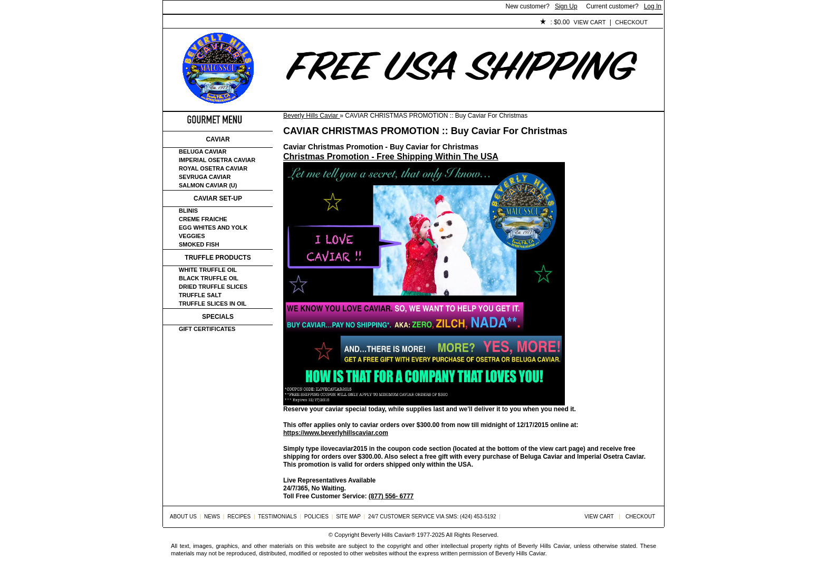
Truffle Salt (200, 295)
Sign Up (566, 6)
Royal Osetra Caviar (213, 168)
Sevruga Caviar (204, 177)
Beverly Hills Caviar (311, 115)
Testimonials (353, 23)
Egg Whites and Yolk (213, 227)
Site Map (348, 516)
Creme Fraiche (203, 219)
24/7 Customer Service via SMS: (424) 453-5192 (432, 516)
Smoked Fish (199, 244)
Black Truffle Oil (208, 278)
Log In (652, 6)
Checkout (631, 22)
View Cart (590, 22)
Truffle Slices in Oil (212, 303)
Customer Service (284, 23)
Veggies (192, 236)
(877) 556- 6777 (391, 496)
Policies (406, 23)
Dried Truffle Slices (213, 286)
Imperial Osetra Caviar (217, 160)
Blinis (188, 210)
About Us (221, 23)
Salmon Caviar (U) (208, 185)
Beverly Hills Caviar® (388, 535)
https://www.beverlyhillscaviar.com (335, 433)
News (212, 516)
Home (180, 23)
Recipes (239, 516)
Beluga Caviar (202, 151)
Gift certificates (207, 329)
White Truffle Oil (208, 270)
